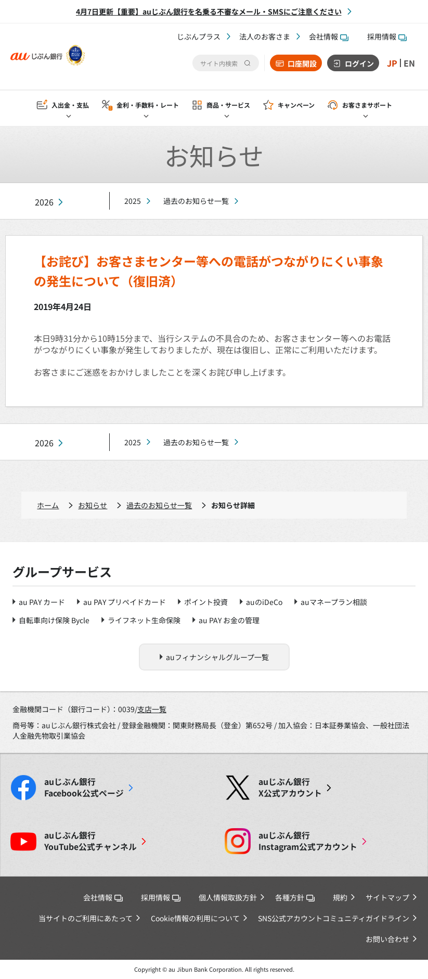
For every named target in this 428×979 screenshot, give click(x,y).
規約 (340, 897)
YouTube (90, 841)
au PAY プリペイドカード (124, 602)
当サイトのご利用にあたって (85, 918)
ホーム (48, 505)
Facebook (84, 788)
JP (392, 63)
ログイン (359, 63)
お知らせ (92, 505)
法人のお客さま (264, 36)
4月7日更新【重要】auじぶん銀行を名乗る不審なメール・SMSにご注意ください (209, 11)
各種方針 (295, 897)
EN (409, 63)
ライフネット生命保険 (144, 620)
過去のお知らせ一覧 (196, 201)
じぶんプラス (199, 36)
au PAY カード (42, 602)
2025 (132, 201)
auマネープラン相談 (334, 602)
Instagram (307, 841)
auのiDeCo (264, 602)
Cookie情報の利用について (195, 918)
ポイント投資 (206, 602)
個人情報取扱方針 (228, 897)
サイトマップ (387, 897)
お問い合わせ (387, 939)
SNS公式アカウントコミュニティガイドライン (333, 918)
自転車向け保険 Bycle (54, 620)
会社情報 (328, 36)
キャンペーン (296, 104)
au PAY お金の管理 (229, 620)
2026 (44, 202)
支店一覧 (151, 709)
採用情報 (387, 36)
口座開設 (302, 63)
